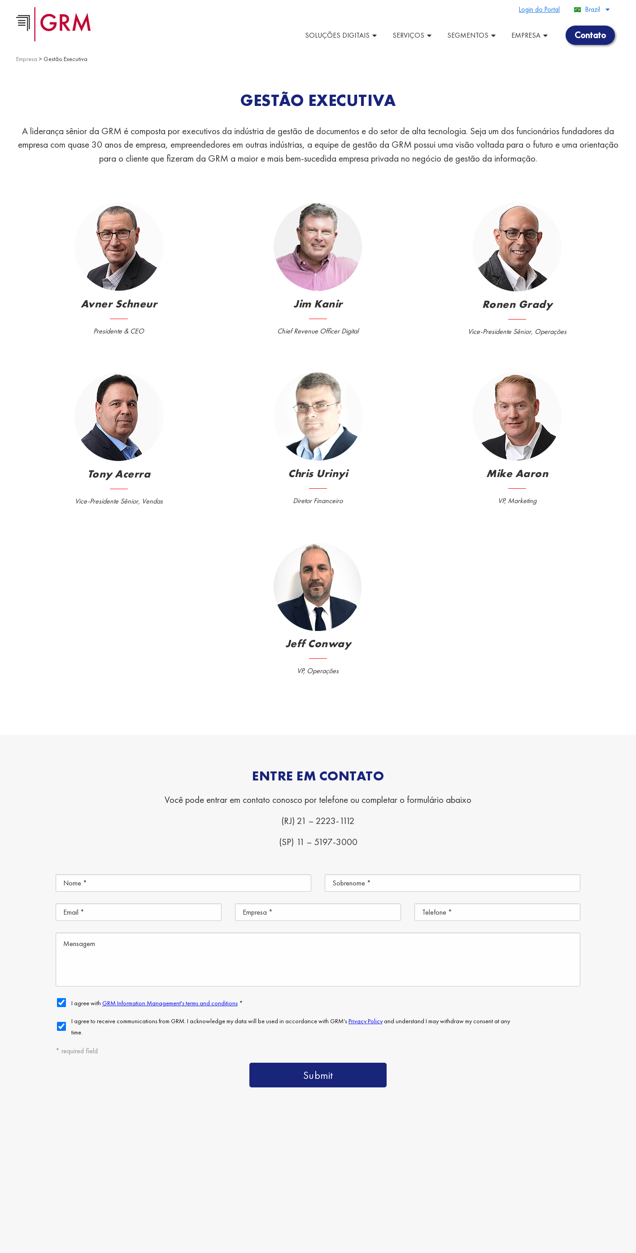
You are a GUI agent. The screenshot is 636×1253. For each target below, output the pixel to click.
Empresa (530, 35)
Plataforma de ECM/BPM (431, 1155)
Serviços (413, 35)
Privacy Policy (235, 1241)
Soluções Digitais (342, 35)
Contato (551, 1196)
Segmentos (472, 35)
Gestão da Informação (477, 1196)
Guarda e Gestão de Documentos (558, 1155)
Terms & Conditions (188, 1241)
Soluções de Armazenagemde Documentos (416, 1176)
